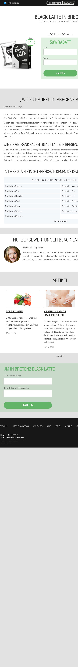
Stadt (49, 426)
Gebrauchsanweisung (20, 426)
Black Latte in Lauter (12, 206)
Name (45, 47)
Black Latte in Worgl (12, 201)
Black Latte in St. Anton (13, 211)
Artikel (58, 426)
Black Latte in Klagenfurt (14, 196)
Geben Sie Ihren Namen (12, 376)
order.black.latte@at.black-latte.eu (12, 437)
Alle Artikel (60, 356)
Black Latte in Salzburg (13, 186)
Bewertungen (38, 426)
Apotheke (68, 426)
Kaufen (60, 73)
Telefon (45, 58)
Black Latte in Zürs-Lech (14, 216)
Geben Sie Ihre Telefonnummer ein (16, 388)
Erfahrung (4, 426)
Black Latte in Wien (12, 191)
